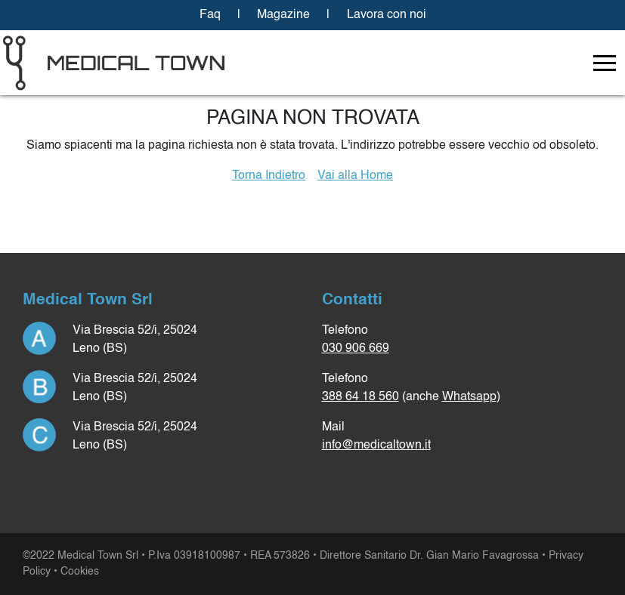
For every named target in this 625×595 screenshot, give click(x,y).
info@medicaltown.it (376, 445)
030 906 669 (355, 349)
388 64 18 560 (360, 397)
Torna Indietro (268, 176)
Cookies (79, 571)
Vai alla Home (355, 176)
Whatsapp (469, 397)
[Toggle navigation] (604, 63)
